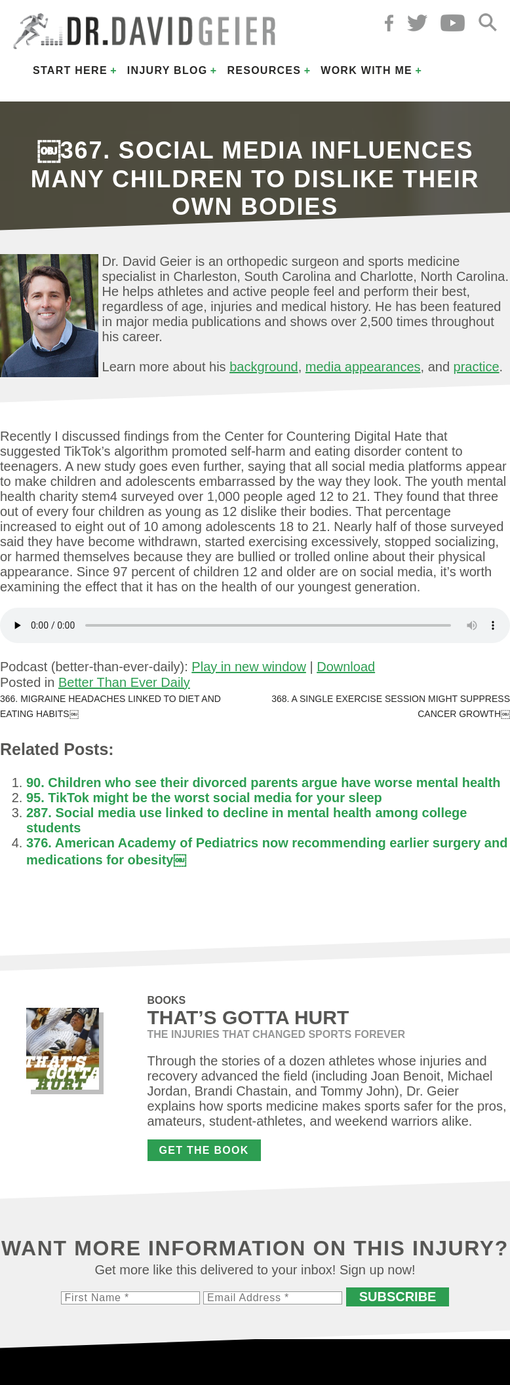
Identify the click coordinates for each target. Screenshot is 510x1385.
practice (477, 367)
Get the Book (204, 1150)
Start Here (70, 70)
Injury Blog (167, 70)
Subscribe (398, 1296)
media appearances (363, 367)
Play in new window (248, 666)
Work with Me (366, 70)
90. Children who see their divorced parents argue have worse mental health (263, 782)
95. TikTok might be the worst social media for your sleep (204, 797)
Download (346, 666)
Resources (264, 70)
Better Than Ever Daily (124, 682)
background (263, 367)
